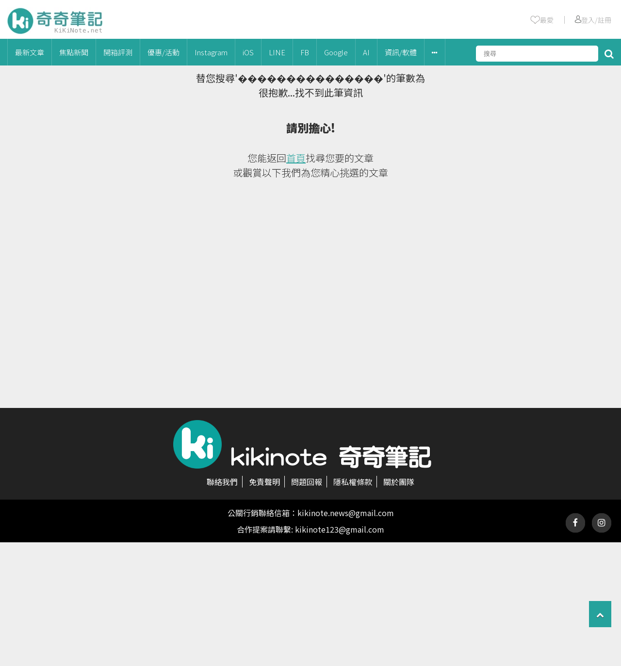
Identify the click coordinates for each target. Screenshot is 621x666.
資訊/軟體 (401, 52)
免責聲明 (264, 481)
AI (366, 52)
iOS (248, 52)
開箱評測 (117, 52)
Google (336, 52)
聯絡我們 (222, 481)
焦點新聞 (73, 52)
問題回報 (306, 481)
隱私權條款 (352, 481)
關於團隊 (398, 481)
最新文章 (29, 52)
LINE (277, 52)
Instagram (211, 52)
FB (304, 52)
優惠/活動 (163, 52)
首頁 (296, 158)
